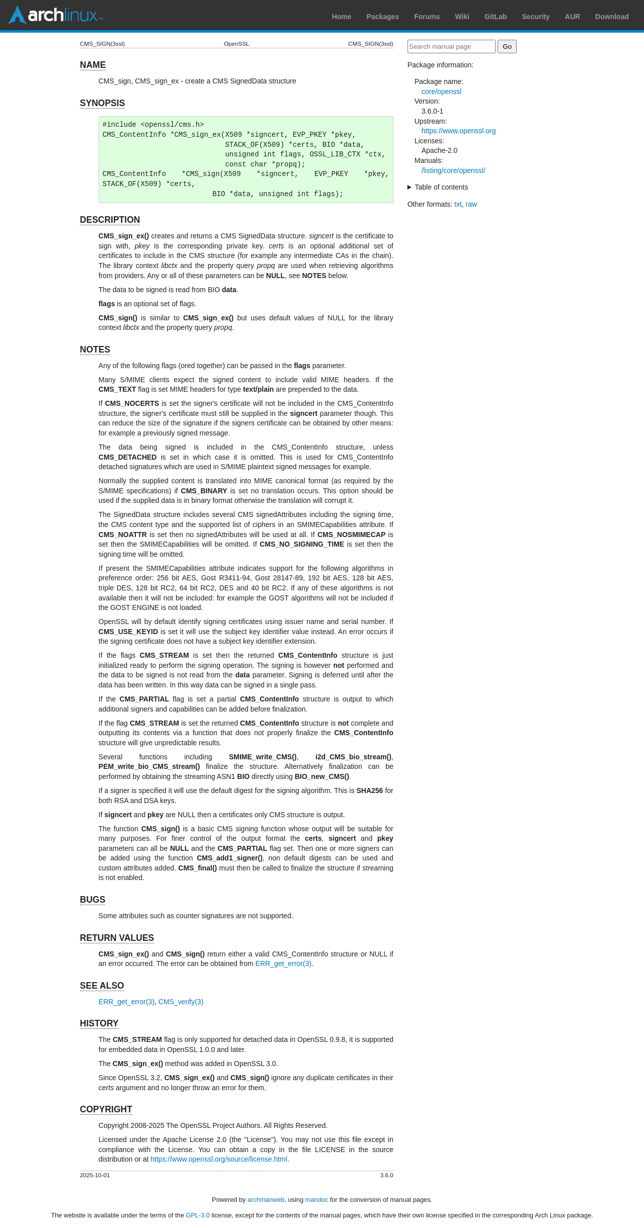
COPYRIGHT (106, 1109)
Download (612, 17)
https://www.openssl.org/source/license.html (218, 1159)
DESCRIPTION (110, 220)
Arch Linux (55, 15)
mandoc (317, 1199)
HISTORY (99, 1023)
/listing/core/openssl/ (454, 170)
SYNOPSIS (102, 103)
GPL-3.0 (198, 1215)
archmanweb (266, 1199)
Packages (383, 17)
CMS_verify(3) (180, 1002)
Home (342, 17)
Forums (427, 17)
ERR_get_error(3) (283, 963)
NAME (93, 65)
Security (536, 17)
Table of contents (441, 187)
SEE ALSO (102, 986)
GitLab (496, 17)
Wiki (462, 17)
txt (458, 204)
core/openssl (441, 91)
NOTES (95, 349)
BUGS (93, 900)
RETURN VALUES (117, 938)
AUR (572, 17)
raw (471, 204)
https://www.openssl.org (459, 131)
